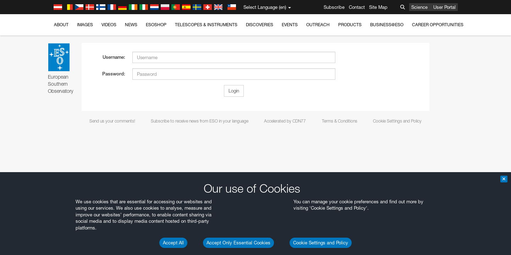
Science (419, 7)
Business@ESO (386, 24)
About (61, 24)
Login (234, 91)
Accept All (173, 242)
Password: (113, 73)
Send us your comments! (112, 121)
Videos (108, 24)
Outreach (318, 24)
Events (290, 24)
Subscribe (334, 7)
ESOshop (156, 24)
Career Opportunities (437, 24)
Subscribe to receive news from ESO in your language (199, 121)
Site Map (378, 7)
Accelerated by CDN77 (285, 121)
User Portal (444, 7)
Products (350, 24)
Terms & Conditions (339, 121)
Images (85, 24)
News (131, 24)
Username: (114, 57)
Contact (357, 7)
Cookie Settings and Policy (320, 242)
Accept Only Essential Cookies (238, 242)
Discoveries (259, 24)
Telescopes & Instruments (206, 24)
